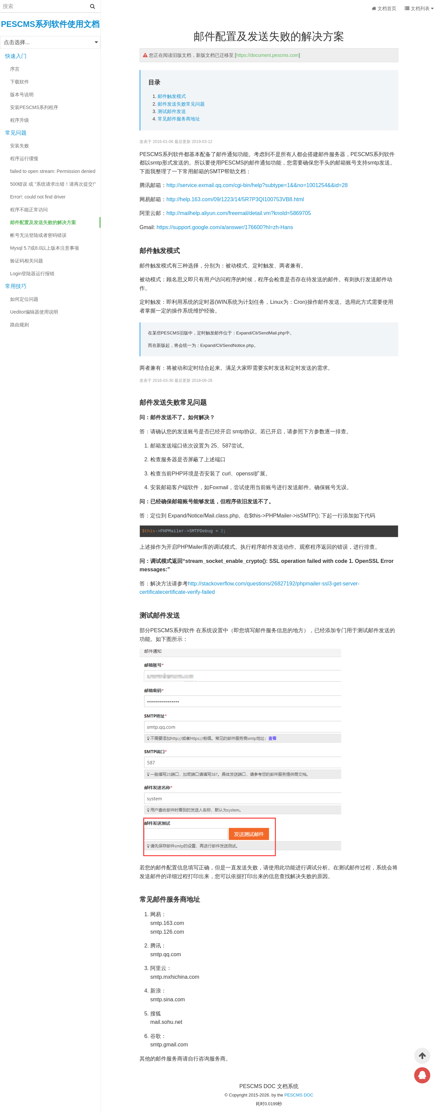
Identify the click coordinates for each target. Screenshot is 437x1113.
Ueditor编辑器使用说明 (34, 312)
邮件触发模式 (172, 96)
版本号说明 (22, 94)
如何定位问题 (24, 299)
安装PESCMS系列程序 (34, 107)
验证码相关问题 (26, 260)
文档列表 (419, 8)
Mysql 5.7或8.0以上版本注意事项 (44, 248)
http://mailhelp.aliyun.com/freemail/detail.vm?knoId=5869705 (238, 213)
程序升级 (19, 120)
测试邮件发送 (172, 111)
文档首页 (384, 8)
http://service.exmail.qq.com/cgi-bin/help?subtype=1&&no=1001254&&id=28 (257, 185)
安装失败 (19, 145)
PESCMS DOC (298, 1095)
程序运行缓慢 (24, 158)
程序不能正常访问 (29, 209)
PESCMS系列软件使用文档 (50, 24)
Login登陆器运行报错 (32, 273)
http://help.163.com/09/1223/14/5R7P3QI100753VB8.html (235, 199)
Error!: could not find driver (38, 197)
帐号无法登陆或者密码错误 (38, 235)
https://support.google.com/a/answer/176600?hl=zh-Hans (225, 227)
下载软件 (19, 81)
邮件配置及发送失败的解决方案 (43, 222)
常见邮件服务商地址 (179, 118)
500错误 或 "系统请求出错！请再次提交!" (53, 184)
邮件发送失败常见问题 (181, 104)
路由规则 (19, 324)
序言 (14, 69)
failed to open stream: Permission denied (52, 171)
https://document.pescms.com (267, 55)
